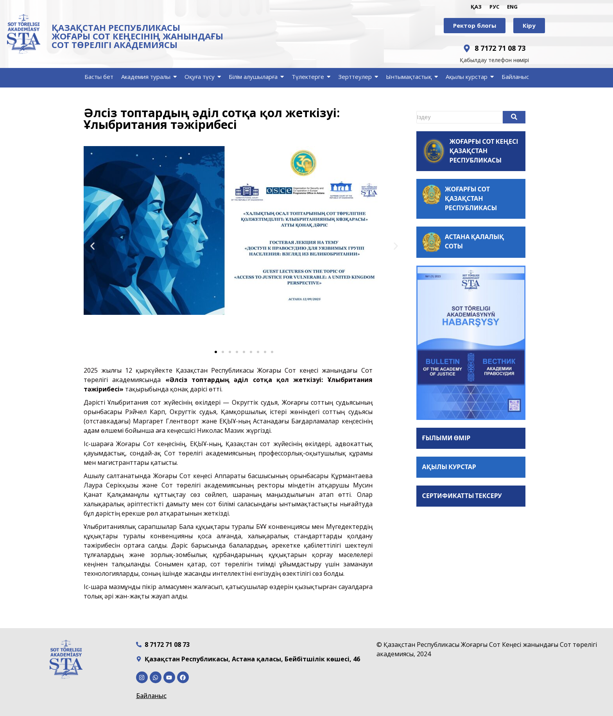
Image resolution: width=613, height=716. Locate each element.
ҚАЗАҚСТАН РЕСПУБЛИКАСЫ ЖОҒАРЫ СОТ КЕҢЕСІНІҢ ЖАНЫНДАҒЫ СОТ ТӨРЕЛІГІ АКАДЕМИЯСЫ (137, 35)
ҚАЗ (476, 6)
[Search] (459, 117)
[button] (92, 246)
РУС (494, 6)
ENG (512, 6)
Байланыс (151, 695)
